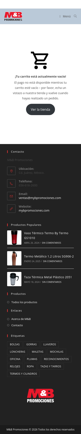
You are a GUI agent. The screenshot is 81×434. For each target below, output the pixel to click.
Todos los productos (24, 302)
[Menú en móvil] (65, 16)
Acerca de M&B (21, 319)
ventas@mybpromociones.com (40, 198)
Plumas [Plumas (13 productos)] (32, 359)
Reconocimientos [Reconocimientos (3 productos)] (56, 359)
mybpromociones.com (34, 210)
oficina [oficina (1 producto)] (15, 359)
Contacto (17, 325)
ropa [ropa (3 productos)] (30, 366)
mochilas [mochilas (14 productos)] (56, 351)
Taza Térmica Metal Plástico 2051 (48, 277)
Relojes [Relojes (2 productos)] (15, 366)
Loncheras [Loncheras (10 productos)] (17, 351)
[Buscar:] (74, 16)
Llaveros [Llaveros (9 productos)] (49, 344)
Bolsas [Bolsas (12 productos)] (15, 344)
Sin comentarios (51, 242)
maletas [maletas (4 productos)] (37, 351)
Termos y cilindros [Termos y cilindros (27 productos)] (23, 374)
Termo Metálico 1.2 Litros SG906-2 (49, 256)
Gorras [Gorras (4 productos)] (31, 344)
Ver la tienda (40, 109)
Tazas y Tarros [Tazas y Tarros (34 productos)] (50, 366)
